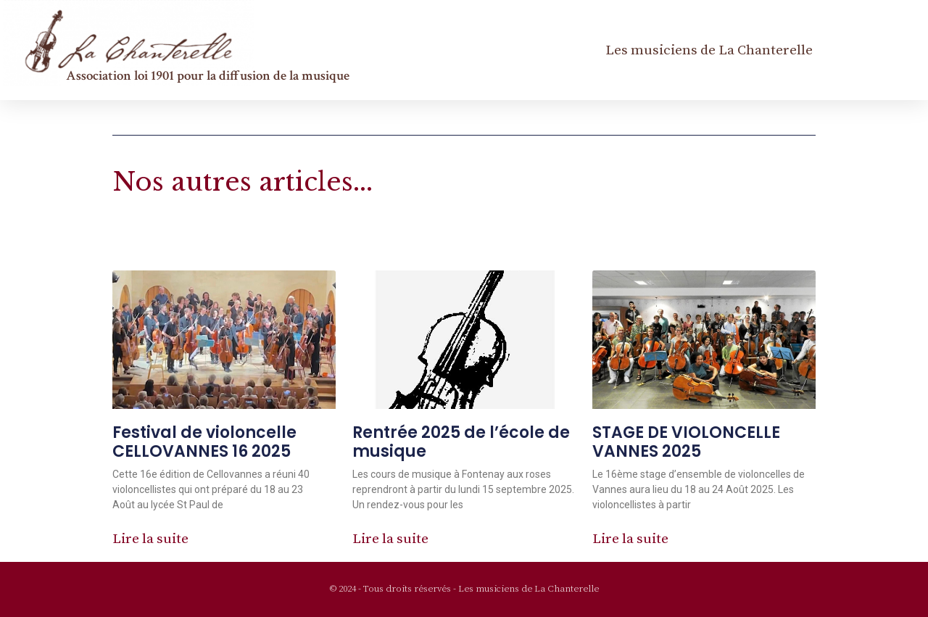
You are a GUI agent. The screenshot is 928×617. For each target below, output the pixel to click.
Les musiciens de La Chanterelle (709, 50)
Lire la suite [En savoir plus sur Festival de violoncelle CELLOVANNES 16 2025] (150, 539)
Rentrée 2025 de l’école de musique (461, 442)
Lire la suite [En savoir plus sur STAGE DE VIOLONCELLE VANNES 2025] (630, 539)
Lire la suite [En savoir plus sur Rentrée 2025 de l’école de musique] (390, 539)
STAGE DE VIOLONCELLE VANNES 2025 (686, 442)
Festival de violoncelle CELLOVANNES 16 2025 (204, 442)
